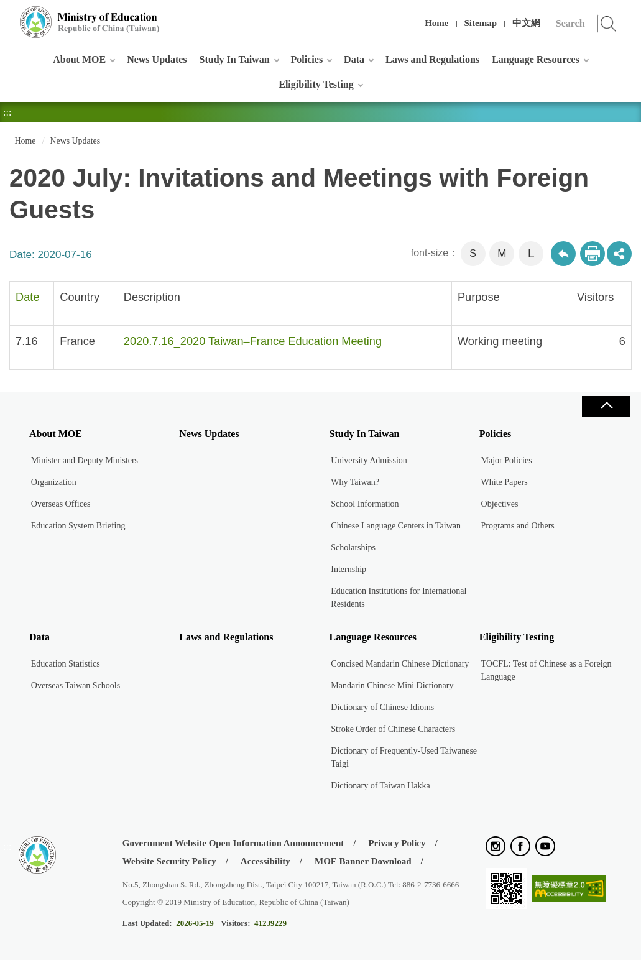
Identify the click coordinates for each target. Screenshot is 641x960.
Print (592, 253)
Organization (53, 482)
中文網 (526, 23)
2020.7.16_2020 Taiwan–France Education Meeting (253, 341)
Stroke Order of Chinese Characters (393, 729)
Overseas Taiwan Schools (75, 685)
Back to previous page (563, 253)
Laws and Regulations (432, 59)
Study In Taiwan (235, 59)
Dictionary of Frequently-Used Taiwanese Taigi (404, 757)
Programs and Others (518, 525)
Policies (307, 59)
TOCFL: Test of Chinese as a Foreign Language (546, 670)
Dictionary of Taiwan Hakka (380, 785)
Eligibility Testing (316, 84)
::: (7, 15)
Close (606, 406)
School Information (365, 504)
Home (436, 23)
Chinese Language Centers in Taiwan (396, 525)
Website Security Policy (169, 861)
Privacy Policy (396, 843)
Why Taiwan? (355, 482)
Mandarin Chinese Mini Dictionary (392, 685)
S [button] (472, 253)
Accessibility (265, 861)
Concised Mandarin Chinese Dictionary (400, 663)
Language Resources (535, 59)
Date (27, 297)
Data (354, 59)
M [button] (501, 253)
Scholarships (353, 547)
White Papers (504, 482)
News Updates (157, 59)
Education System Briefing (78, 525)
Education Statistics (65, 663)
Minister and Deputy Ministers (84, 460)
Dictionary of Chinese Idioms (382, 707)
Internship (348, 569)
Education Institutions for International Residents (398, 597)
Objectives (500, 504)
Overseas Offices (61, 504)
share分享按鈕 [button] (619, 253)
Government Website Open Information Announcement (233, 843)
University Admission (369, 460)
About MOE (79, 59)
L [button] (531, 253)
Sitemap (480, 23)
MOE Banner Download (363, 861)
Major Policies (506, 460)
